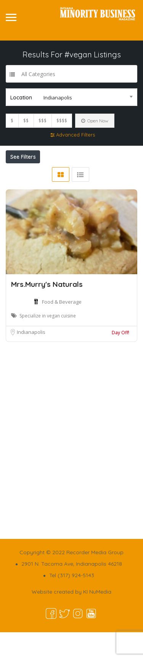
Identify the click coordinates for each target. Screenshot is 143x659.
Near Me (45, 173)
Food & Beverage (62, 328)
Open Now (94, 121)
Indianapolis (31, 358)
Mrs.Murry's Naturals (47, 311)
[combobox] (71, 97)
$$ (26, 120)
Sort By (23, 187)
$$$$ (61, 120)
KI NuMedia (97, 618)
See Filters (23, 156)
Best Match (94, 173)
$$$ (43, 120)
